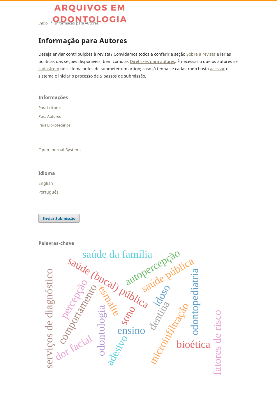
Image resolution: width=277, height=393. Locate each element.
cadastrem (48, 68)
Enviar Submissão (59, 218)
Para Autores (49, 116)
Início (43, 23)
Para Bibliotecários (54, 125)
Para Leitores (49, 107)
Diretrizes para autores (152, 61)
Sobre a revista (201, 54)
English (45, 183)
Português (48, 192)
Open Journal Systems (60, 149)
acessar (217, 68)
